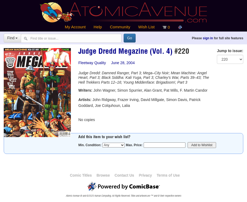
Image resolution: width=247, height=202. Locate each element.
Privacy (145, 175)
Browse (103, 175)
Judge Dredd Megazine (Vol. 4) (125, 52)
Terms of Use (168, 175)
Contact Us (124, 175)
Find (12, 38)
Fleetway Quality (92, 63)
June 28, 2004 (123, 63)
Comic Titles (81, 175)
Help (98, 27)
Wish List (146, 27)
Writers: (85, 90)
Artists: (84, 100)
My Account (75, 27)
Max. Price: (134, 145)
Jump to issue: (230, 51)
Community (120, 27)
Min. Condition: (90, 145)
